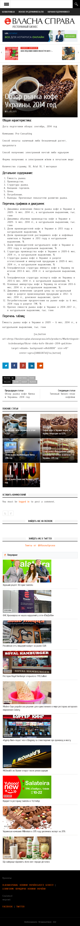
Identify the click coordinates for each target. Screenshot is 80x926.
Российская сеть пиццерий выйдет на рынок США (24, 645)
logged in (24, 501)
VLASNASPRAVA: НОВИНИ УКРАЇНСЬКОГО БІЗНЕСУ (28, 885)
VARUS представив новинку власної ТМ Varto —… (36, 51)
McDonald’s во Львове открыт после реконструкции (25, 770)
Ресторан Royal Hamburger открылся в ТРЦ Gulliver (25, 676)
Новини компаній (29, 48)
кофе (16, 382)
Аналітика (22, 378)
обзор (24, 382)
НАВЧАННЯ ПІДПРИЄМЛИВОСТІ (58, 12)
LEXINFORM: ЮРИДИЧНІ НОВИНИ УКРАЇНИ (24, 888)
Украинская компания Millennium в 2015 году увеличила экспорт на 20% (34, 831)
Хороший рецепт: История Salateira (18, 585)
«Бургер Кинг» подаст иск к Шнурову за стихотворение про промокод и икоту (37, 740)
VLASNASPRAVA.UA (8, 12)
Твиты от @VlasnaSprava (40, 545)
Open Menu (6, 4)
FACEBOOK (7, 906)
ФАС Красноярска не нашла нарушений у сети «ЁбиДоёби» (28, 615)
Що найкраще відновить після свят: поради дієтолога (26, 861)
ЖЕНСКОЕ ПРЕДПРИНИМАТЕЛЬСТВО (31, 12)
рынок (33, 382)
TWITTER (20, 906)
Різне (31, 378)
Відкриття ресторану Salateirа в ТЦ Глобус (21, 801)
